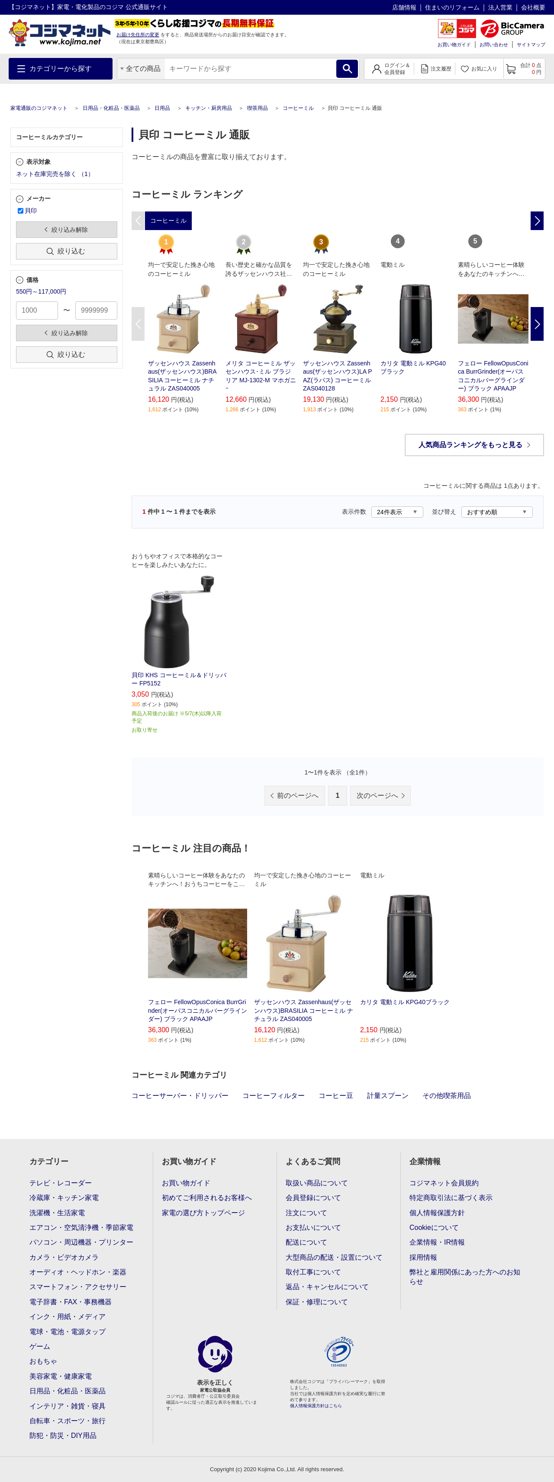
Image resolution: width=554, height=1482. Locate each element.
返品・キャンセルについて (327, 1286)
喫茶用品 (257, 108)
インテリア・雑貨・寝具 (67, 1406)
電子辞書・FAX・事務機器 (70, 1302)
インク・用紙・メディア (67, 1316)
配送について (306, 1242)
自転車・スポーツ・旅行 (67, 1420)
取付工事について (313, 1272)
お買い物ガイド (454, 44)
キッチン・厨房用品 (208, 108)
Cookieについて (434, 1227)
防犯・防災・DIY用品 (63, 1435)
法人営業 (500, 7)
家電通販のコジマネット (39, 108)
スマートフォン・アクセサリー (77, 1286)
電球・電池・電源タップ (67, 1331)
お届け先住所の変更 (137, 34)
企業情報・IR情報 (437, 1242)
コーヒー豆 (336, 1095)
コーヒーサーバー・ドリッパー (180, 1095)
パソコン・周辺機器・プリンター (81, 1242)
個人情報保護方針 (437, 1212)
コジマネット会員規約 (444, 1183)
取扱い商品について (317, 1183)
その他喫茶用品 (446, 1095)
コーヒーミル (298, 108)
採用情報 (423, 1257)
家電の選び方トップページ (203, 1212)
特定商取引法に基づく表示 (451, 1197)
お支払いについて (313, 1227)
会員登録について (313, 1197)
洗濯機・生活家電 (57, 1212)
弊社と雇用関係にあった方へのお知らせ (464, 1276)
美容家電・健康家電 (60, 1376)
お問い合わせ (494, 44)
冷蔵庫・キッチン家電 (64, 1197)
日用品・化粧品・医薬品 (111, 108)
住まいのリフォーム (452, 7)
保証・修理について (317, 1302)
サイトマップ (531, 44)
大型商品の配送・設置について (334, 1257)
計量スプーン (388, 1095)
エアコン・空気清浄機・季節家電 (81, 1227)
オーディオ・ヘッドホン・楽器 (77, 1272)
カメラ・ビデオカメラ (64, 1257)
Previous (138, 324)
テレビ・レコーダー (60, 1183)
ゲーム (39, 1346)
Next (537, 324)
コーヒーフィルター (273, 1095)
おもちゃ (43, 1361)
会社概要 (533, 7)
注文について (306, 1212)
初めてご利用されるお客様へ (207, 1197)
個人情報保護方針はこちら (316, 1405)
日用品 (162, 108)
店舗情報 (404, 7)
